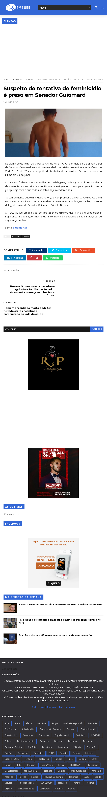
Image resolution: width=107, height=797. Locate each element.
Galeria (82, 740)
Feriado (28, 740)
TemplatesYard (27, 792)
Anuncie (52, 688)
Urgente (8, 770)
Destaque (72, 722)
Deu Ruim (32, 728)
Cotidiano (80, 716)
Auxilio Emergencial (72, 704)
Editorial (77, 728)
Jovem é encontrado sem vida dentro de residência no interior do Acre (60, 585)
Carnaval (71, 710)
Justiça (61, 746)
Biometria (92, 704)
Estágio (76, 734)
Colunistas (28, 716)
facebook (96, 311)
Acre (7, 704)
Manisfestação (11, 752)
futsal (70, 740)
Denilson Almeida (25, 722)
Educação (91, 728)
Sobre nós (38, 688)
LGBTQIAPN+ (76, 746)
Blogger (54, 792)
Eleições (8, 734)
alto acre (41, 704)
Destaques (17, 79)
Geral (94, 740)
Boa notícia (10, 710)
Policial (30, 79)
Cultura (8, 722)
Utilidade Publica (26, 770)
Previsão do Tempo (53, 758)
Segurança (10, 764)
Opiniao (61, 752)
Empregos (23, 734)
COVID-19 (95, 716)
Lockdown (93, 746)
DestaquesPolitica (13, 728)
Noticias (48, 752)
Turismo (90, 764)
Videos (71, 770)
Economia (63, 728)
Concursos (44, 716)
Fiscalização (43, 740)
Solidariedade (27, 764)
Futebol (58, 740)
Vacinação (45, 770)
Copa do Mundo (62, 716)
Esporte (63, 734)
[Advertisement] (53, 49)
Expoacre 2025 (12, 740)
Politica (34, 758)
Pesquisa (9, 758)
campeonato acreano (50, 710)
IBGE (19, 746)
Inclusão (31, 746)
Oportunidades (78, 752)
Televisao (62, 764)
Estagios (89, 734)
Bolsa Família (27, 710)
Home (6, 79)
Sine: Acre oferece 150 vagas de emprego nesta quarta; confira (56, 616)
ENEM (51, 734)
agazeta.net (20, 228)
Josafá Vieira (47, 746)
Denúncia (44, 722)
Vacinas (59, 770)
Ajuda (17, 704)
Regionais (73, 758)
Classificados (11, 716)
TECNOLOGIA (45, 764)
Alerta (29, 704)
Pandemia (96, 752)
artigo (55, 704)
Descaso (58, 722)
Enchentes (38, 734)
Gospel (8, 746)
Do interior (47, 728)
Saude (86, 758)
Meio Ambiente (31, 752)
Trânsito (77, 764)
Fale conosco (67, 688)
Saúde (98, 758)
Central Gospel (88, 710)
